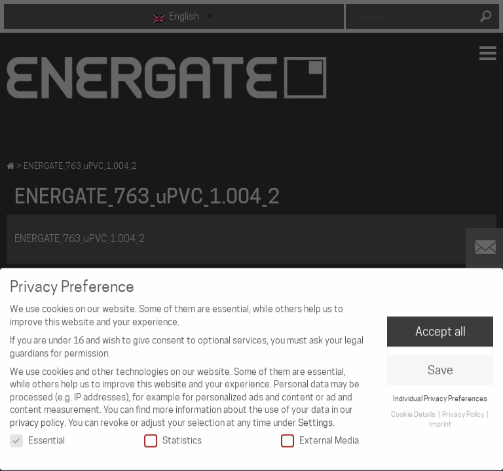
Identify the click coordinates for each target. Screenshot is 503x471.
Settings (315, 417)
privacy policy (37, 417)
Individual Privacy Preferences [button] (440, 393)
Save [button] (440, 365)
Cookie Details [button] (414, 409)
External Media (320, 435)
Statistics (173, 435)
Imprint (440, 419)
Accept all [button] (440, 326)
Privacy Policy (463, 409)
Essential (37, 435)
